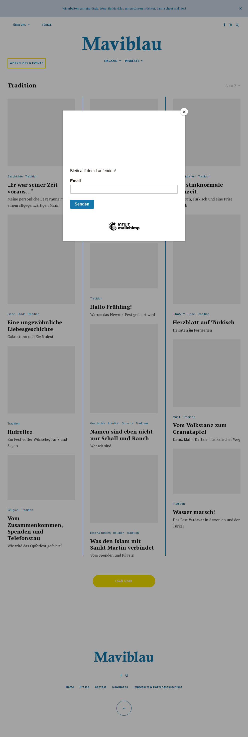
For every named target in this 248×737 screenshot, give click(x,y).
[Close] (184, 112)
